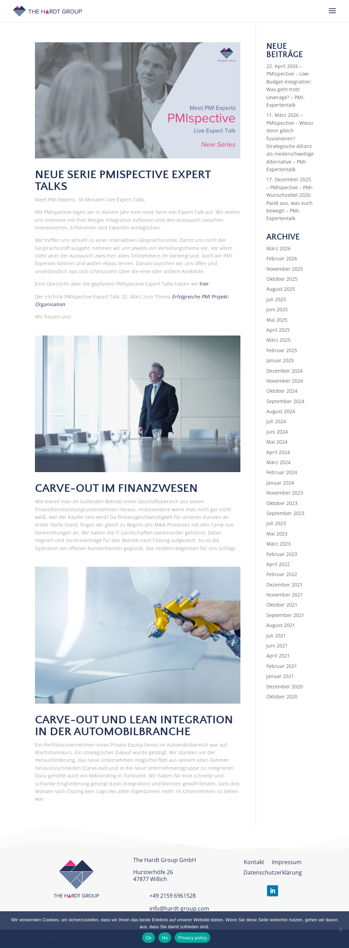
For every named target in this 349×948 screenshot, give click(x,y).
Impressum (287, 863)
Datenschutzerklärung (273, 873)
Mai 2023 (276, 533)
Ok (148, 937)
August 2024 (280, 411)
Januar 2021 (280, 676)
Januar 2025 (280, 360)
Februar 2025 (281, 350)
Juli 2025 (276, 299)
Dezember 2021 (284, 584)
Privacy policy (192, 937)
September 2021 (285, 615)
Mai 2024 (276, 441)
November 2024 (284, 380)
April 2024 (278, 452)
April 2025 (278, 330)
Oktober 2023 (281, 503)
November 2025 (284, 269)
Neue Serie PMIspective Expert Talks (123, 180)
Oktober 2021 (281, 604)
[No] (340, 929)
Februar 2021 (281, 666)
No (165, 937)
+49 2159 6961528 (172, 895)
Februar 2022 (281, 574)
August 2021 (280, 625)
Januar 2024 (280, 482)
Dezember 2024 (284, 370)
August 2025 (280, 289)
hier (204, 283)
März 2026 (278, 248)
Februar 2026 (281, 258)
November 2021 (284, 594)
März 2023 (278, 543)
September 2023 (285, 513)
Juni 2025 (277, 309)
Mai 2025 (276, 319)
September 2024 (285, 401)
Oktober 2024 (281, 391)
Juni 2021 (277, 645)
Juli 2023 (276, 523)
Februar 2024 (281, 472)
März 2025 (278, 340)
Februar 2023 (281, 554)
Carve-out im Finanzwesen (116, 488)
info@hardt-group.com (179, 908)
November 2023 (284, 492)
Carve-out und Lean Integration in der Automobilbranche (134, 725)
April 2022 (278, 564)
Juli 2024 (276, 421)
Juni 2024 (277, 431)
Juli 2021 (276, 635)
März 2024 (278, 462)
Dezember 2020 (284, 686)
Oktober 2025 (281, 279)
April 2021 (278, 655)
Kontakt (254, 863)
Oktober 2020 (281, 696)
